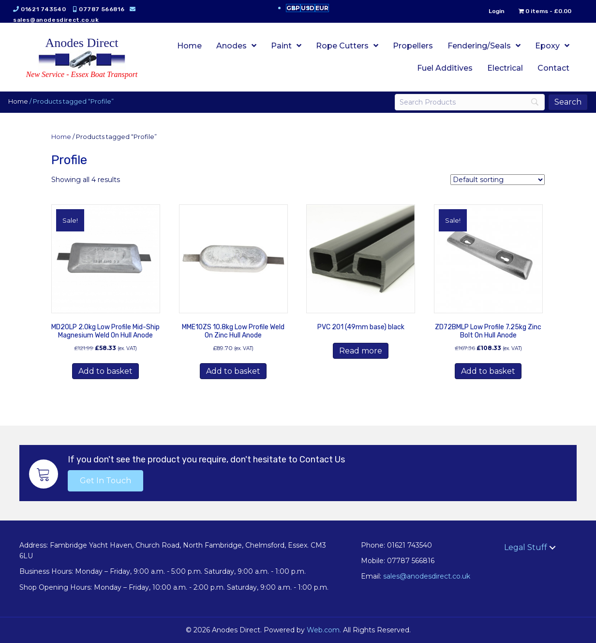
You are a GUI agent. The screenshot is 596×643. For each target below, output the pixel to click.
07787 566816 (103, 9)
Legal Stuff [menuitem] (525, 547)
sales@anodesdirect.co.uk (57, 19)
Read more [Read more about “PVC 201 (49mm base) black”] (360, 350)
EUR (321, 8)
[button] (105, 480)
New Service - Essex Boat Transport (82, 74)
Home (20, 101)
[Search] (468, 102)
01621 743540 (44, 9)
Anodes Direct (82, 43)
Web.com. (324, 630)
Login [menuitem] (495, 11)
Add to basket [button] (105, 371)
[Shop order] (497, 179)
